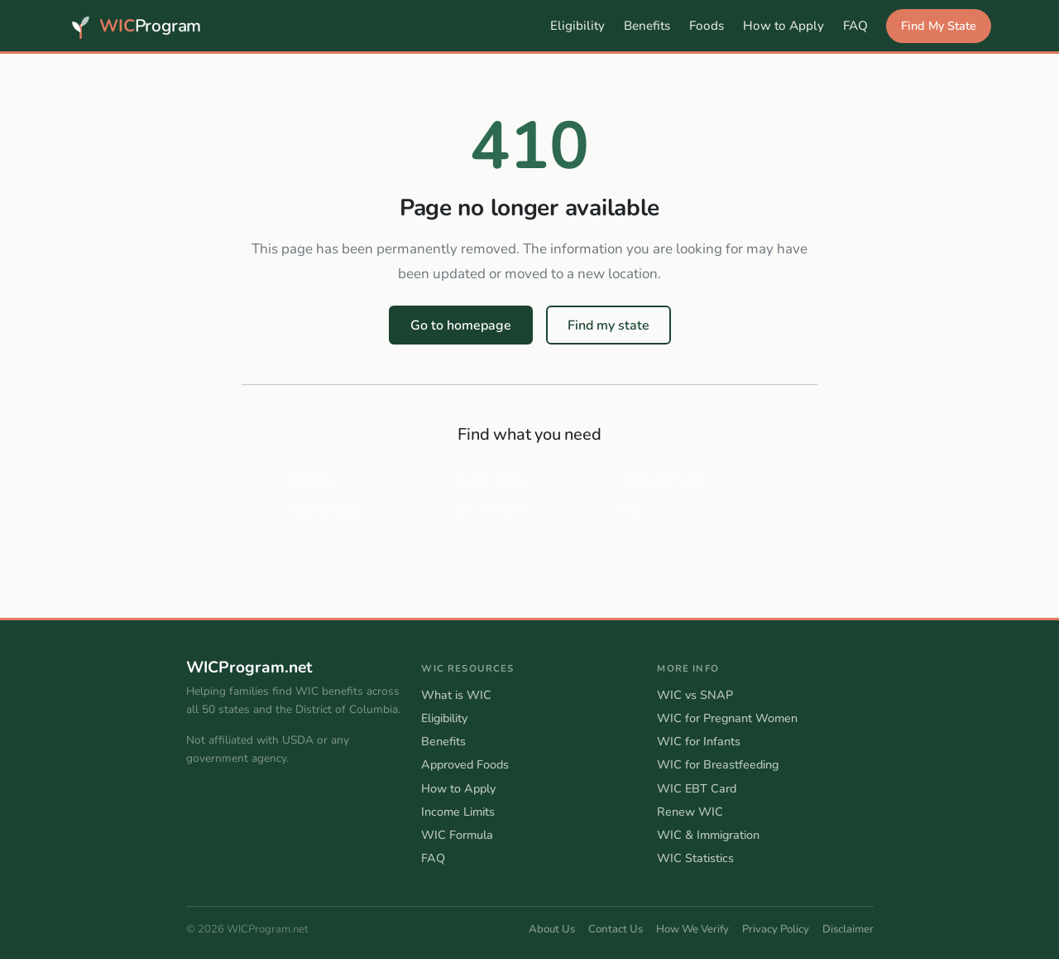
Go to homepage (460, 325)
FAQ (855, 25)
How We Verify (692, 929)
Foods (706, 25)
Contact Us (615, 929)
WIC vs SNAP (695, 695)
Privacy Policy (775, 929)
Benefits (647, 25)
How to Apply (783, 25)
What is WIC (456, 695)
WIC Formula (457, 834)
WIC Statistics (695, 858)
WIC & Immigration (708, 834)
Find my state (608, 325)
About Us (552, 929)
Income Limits (490, 479)
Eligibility (577, 25)
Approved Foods (663, 479)
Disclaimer (848, 929)
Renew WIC (690, 811)
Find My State (938, 25)
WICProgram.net (249, 668)
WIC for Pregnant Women (727, 718)
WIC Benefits (489, 510)
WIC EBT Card (696, 788)
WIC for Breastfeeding (718, 764)
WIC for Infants (698, 741)
